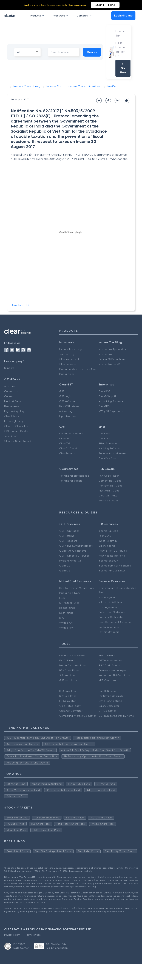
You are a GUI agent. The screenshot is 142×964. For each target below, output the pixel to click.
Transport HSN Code (111, 485)
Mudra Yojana (107, 597)
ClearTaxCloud (68, 448)
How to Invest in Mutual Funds (77, 588)
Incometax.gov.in (108, 560)
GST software (67, 401)
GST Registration (69, 530)
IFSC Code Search (109, 665)
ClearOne (104, 438)
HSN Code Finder (109, 475)
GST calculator (68, 680)
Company (85, 15)
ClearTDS (104, 406)
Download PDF (20, 305)
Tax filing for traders (70, 480)
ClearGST (104, 391)
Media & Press (12, 401)
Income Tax (105, 354)
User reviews (11, 406)
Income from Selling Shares (115, 565)
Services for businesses (112, 453)
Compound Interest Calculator (77, 715)
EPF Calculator (107, 710)
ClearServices (67, 364)
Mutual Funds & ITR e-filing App (77, 369)
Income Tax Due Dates (112, 570)
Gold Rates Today (70, 705)
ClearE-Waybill (107, 396)
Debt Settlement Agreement (116, 622)
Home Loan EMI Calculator (114, 675)
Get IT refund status (110, 700)
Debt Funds (66, 612)
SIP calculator (67, 675)
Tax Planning (66, 354)
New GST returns (69, 406)
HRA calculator (68, 691)
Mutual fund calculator (72, 665)
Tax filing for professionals (74, 475)
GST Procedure (68, 540)
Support (9, 367)
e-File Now (123, 68)
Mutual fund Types (70, 592)
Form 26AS (105, 535)
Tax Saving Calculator (111, 695)
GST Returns (66, 535)
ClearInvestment (69, 359)
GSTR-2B (64, 565)
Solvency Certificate (111, 617)
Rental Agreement (110, 627)
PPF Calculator (107, 655)
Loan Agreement (109, 607)
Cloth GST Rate (108, 495)
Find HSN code (107, 691)
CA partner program (71, 433)
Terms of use (33, 934)
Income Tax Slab (108, 530)
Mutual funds (66, 374)
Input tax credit (68, 416)
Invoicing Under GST (71, 560)
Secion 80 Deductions (112, 359)
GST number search (110, 660)
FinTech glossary (13, 421)
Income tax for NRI (109, 364)
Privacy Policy (12, 934)
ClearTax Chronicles (16, 426)
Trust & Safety (12, 436)
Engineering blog (14, 411)
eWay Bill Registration (111, 411)
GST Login (65, 396)
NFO (61, 617)
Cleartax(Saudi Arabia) (17, 441)
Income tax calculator (72, 655)
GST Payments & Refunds (74, 555)
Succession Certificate (112, 612)
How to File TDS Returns (113, 550)
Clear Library (11, 416)
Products (38, 15)
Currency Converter (70, 710)
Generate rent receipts (112, 670)
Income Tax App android (113, 349)
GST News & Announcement (76, 545)
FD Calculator (67, 700)
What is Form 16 (108, 540)
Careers (9, 396)
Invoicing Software (109, 448)
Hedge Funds (67, 607)
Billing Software (108, 443)
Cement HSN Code (110, 480)
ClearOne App (107, 458)
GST (61, 391)
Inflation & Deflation (110, 602)
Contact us (11, 391)
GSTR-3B (64, 570)
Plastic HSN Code (109, 490)
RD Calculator (67, 695)
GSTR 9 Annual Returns (72, 550)
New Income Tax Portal (112, 555)
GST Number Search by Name (116, 715)
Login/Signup (123, 15)
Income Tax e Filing (70, 349)
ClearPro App (67, 453)
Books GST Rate (108, 500)
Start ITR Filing (105, 5)
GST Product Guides (16, 431)
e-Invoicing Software (111, 401)
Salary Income (107, 545)
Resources (61, 15)
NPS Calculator (108, 680)
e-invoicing (65, 411)
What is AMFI (66, 622)
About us (9, 386)
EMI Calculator (67, 660)
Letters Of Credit (109, 631)
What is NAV (66, 627)
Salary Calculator (109, 705)
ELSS (62, 597)
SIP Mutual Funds (69, 602)
